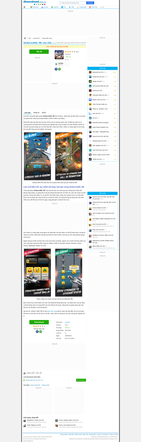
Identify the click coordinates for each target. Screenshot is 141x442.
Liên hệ (99, 434)
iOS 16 (96, 118)
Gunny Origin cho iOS (100, 207)
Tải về (44, 112)
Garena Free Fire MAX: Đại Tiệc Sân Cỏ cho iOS (103, 198)
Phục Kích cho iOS (99, 229)
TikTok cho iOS (99, 159)
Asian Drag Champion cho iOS (100, 127)
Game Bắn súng (47, 38)
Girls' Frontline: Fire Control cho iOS (103, 214)
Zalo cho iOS (98, 113)
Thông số (36, 112)
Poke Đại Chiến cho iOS (101, 95)
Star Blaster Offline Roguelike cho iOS (104, 219)
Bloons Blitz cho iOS (100, 246)
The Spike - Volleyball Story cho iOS (101, 132)
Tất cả (25, 7)
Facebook (105, 434)
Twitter (111, 434)
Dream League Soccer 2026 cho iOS (101, 155)
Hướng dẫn (92, 434)
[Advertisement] (70, 24)
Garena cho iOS (97, 90)
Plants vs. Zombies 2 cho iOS (100, 109)
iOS (30, 38)
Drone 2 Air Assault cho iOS (67, 425)
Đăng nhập (64, 434)
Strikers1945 (45, 385)
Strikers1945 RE (35, 385)
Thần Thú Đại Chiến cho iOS (100, 104)
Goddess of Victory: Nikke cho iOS (103, 236)
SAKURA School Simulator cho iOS (101, 123)
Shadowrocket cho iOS (101, 141)
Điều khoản (78, 434)
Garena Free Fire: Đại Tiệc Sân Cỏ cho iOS (100, 137)
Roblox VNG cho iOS (101, 99)
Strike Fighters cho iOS (34, 425)
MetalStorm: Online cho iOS (35, 420)
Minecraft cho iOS (100, 72)
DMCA (116, 434)
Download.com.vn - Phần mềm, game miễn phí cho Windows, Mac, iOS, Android (34, 2)
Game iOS (36, 38)
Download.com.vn (25, 38)
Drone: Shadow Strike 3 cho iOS (68, 420)
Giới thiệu (27, 112)
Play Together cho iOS (101, 145)
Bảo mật (85, 434)
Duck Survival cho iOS (100, 224)
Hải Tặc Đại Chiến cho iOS (101, 86)
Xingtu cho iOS (98, 81)
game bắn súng (52, 311)
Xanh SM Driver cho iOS (101, 150)
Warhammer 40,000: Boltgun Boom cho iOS (103, 241)
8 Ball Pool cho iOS (100, 77)
